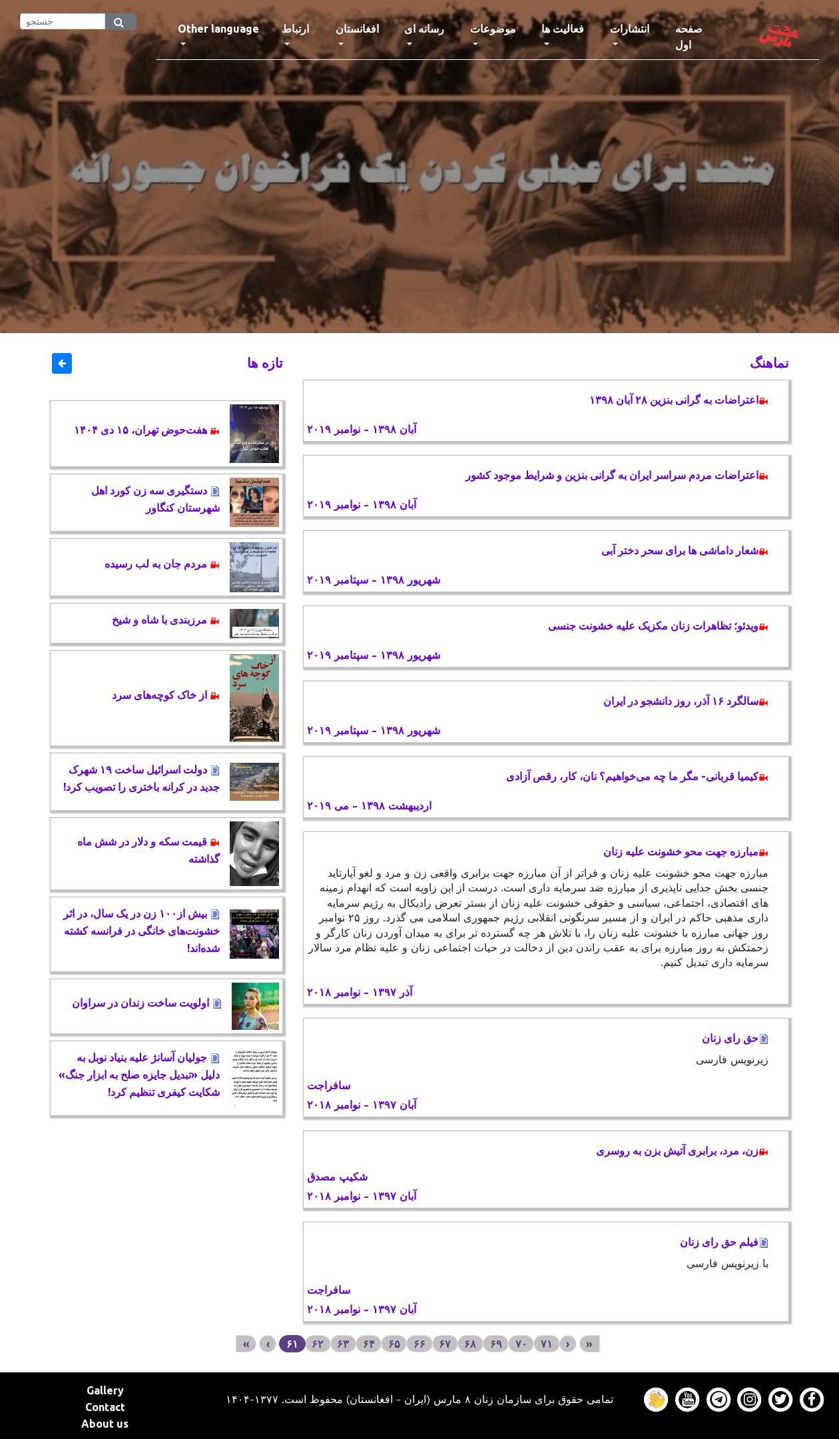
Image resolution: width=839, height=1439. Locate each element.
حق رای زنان (735, 1038)
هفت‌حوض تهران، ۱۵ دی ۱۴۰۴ (147, 430)
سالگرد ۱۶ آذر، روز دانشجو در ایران (685, 701)
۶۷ (445, 1344)
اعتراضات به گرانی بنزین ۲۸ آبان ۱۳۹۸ (678, 400)
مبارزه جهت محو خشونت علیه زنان (685, 851)
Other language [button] (218, 29)
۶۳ (343, 1344)
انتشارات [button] (629, 29)
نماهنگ (769, 362)
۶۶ (419, 1344)
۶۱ (292, 1344)
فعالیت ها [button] (562, 29)
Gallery (105, 1390)
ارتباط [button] (295, 29)
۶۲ (318, 1344)
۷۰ (521, 1344)
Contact (105, 1407)
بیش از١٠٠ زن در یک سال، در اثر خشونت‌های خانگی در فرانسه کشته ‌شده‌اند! (141, 930)
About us (105, 1424)
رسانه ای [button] (424, 29)
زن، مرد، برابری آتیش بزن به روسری (682, 1151)
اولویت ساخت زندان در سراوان (147, 1003)
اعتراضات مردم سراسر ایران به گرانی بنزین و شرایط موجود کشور (616, 475)
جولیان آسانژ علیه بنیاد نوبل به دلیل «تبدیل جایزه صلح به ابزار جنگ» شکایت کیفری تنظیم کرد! (139, 1074)
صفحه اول (700, 37)
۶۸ (470, 1344)
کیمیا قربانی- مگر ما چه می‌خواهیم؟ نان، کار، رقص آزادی (637, 776)
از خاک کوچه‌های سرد (166, 695)
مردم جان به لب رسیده (162, 564)
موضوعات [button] (493, 29)
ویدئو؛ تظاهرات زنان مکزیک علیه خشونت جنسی (658, 626)
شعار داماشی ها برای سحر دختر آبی (684, 550)
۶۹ (496, 1344)
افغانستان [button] (357, 29)
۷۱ (547, 1344)
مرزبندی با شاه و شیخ (166, 620)
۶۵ (394, 1344)
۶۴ (369, 1344)
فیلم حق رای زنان (724, 1242)
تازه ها (265, 362)
